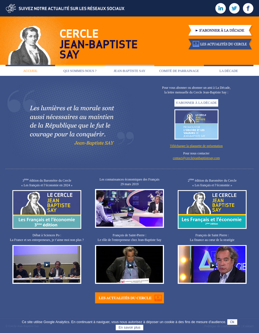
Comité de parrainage (179, 71)
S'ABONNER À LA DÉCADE (196, 103)
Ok (232, 322)
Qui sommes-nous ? (79, 71)
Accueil (30, 71)
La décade (229, 71)
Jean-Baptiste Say (129, 71)
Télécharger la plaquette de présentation (196, 146)
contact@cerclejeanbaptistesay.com (196, 158)
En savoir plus (129, 327)
